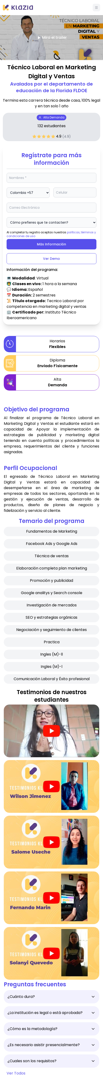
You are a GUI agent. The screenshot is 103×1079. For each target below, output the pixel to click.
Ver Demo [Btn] (51, 258)
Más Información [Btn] (51, 244)
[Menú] (96, 7)
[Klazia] (18, 8)
